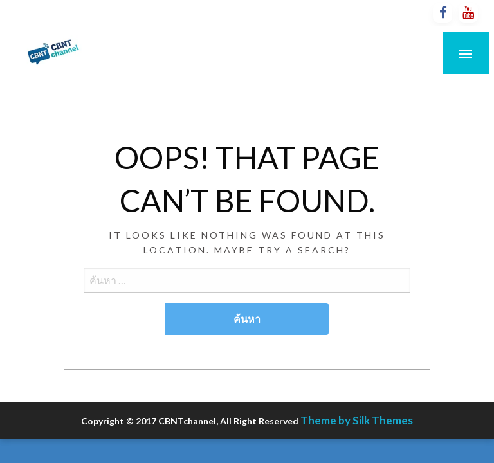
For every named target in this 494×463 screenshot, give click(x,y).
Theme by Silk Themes (356, 420)
